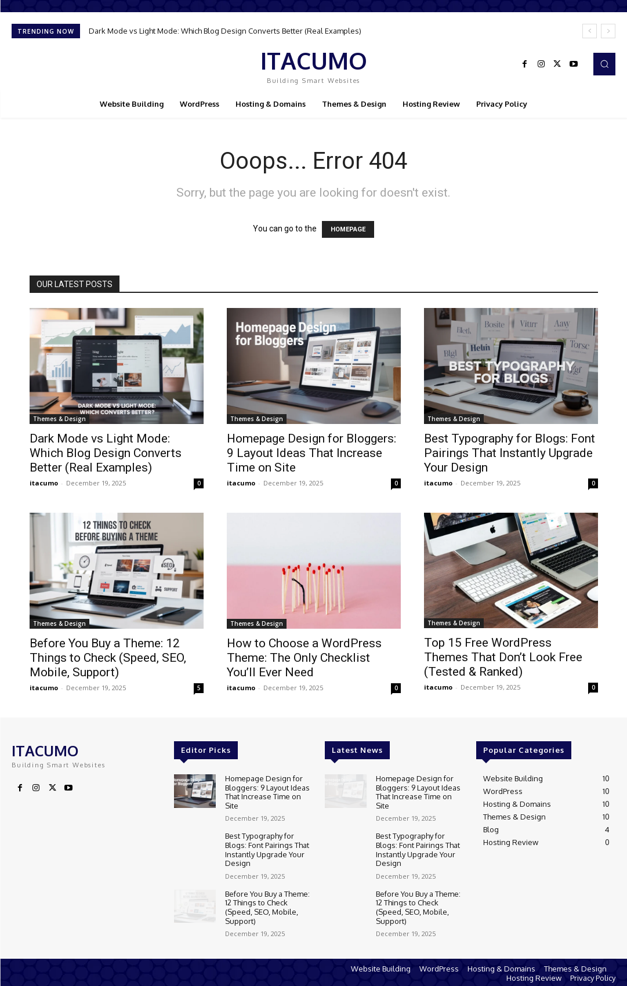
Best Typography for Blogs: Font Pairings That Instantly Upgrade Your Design (509, 453)
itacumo (44, 482)
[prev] (589, 31)
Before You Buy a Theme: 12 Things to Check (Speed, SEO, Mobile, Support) (108, 657)
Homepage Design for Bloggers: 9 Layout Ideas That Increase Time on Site (311, 453)
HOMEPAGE (348, 229)
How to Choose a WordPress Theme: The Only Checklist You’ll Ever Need (304, 657)
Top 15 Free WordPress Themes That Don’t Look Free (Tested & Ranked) (503, 657)
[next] (608, 31)
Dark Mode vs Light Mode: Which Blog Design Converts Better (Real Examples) (225, 30)
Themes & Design (59, 419)
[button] (604, 64)
